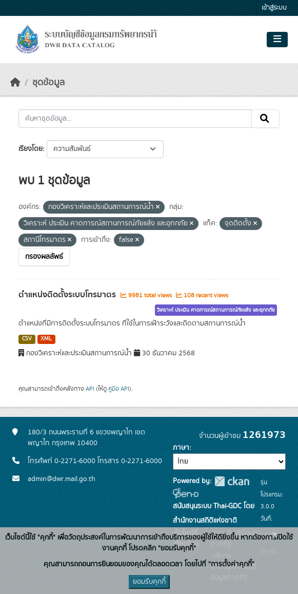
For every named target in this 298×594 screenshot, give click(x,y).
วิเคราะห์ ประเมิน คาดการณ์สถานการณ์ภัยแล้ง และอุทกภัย (216, 310)
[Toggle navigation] (277, 39)
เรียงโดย (30, 149)
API (90, 388)
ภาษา (181, 448)
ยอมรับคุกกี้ (149, 582)
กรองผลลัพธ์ (44, 257)
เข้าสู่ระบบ (274, 8)
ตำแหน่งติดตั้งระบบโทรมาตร (68, 294)
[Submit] (265, 118)
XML (46, 339)
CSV (27, 339)
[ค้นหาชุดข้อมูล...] (135, 118)
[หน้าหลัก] (15, 82)
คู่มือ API (118, 388)
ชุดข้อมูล (48, 82)
